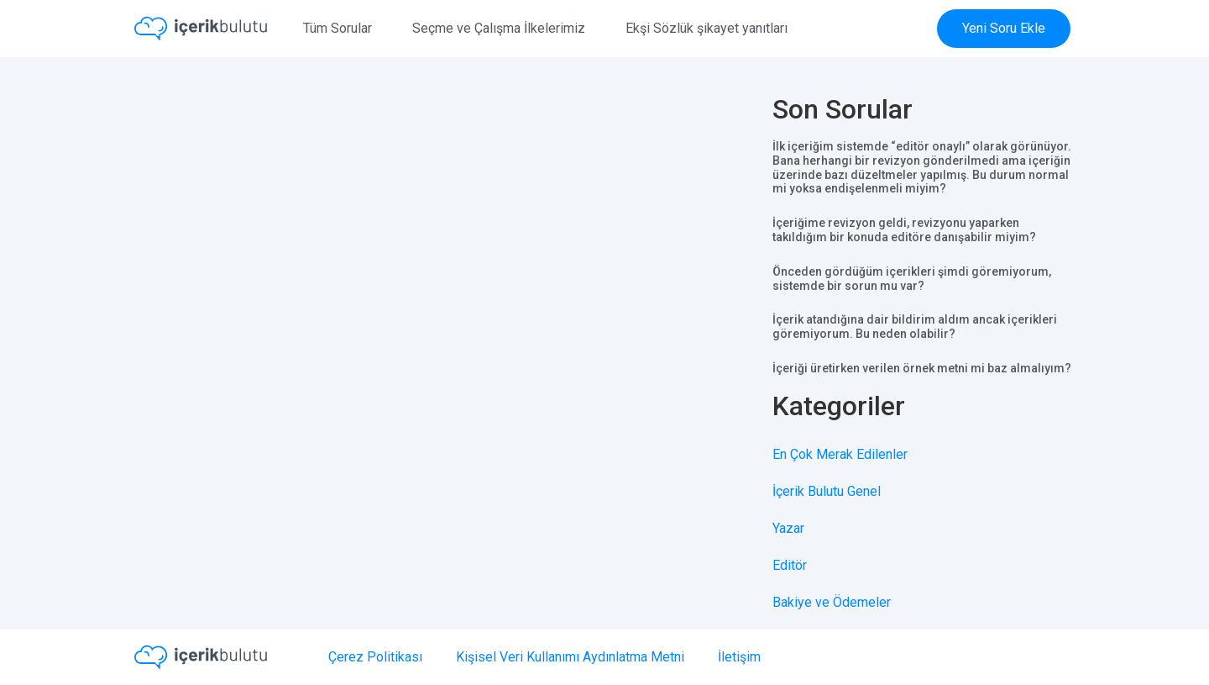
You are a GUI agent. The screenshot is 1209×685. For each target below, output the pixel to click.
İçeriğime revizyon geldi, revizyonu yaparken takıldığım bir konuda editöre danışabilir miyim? (904, 230)
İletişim (739, 657)
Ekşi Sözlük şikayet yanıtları (706, 28)
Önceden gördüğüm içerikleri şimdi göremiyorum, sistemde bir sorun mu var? (911, 278)
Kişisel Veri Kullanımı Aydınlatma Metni (570, 657)
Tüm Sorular (337, 28)
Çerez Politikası (375, 657)
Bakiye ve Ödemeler (831, 602)
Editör (789, 565)
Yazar (788, 528)
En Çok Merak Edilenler (840, 454)
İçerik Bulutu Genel (826, 491)
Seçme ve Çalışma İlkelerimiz (498, 28)
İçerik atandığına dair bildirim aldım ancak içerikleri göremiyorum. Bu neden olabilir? (914, 326)
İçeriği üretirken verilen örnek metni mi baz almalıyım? (921, 368)
